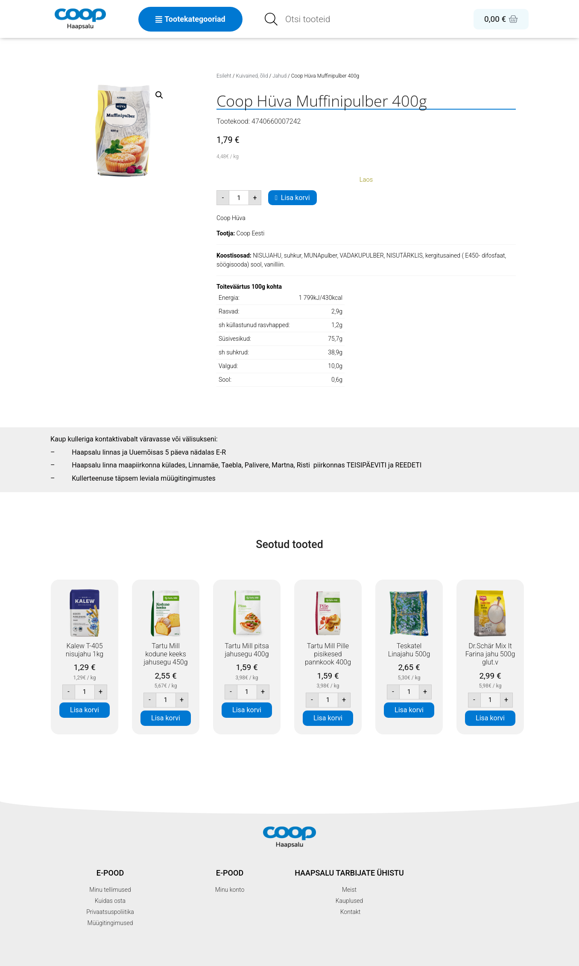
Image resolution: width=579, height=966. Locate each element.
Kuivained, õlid (252, 76)
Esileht (223, 76)
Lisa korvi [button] (84, 710)
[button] (159, 95)
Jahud (279, 76)
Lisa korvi (295, 198)
